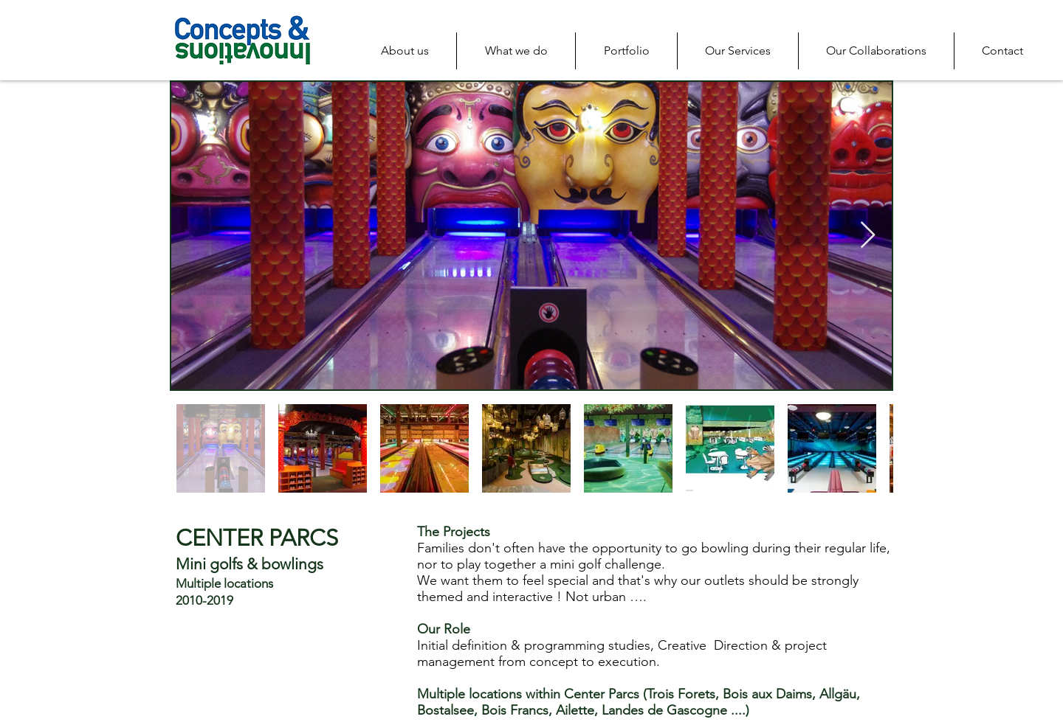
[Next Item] (867, 235)
